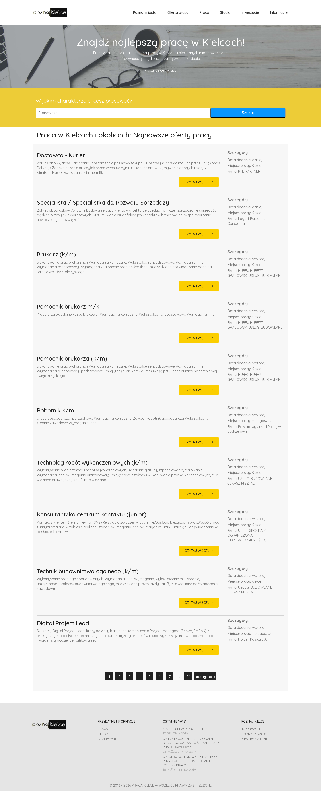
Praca (103, 729)
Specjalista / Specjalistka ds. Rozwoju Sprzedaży (103, 202)
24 (188, 676)
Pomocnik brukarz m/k (68, 306)
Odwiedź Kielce (254, 739)
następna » (205, 676)
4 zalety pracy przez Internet (188, 729)
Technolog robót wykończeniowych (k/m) (92, 462)
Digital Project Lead (63, 623)
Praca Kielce (154, 70)
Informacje (251, 729)
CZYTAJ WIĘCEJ (197, 182)
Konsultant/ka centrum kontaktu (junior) (91, 514)
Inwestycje (107, 739)
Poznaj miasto (254, 734)
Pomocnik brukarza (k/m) (72, 358)
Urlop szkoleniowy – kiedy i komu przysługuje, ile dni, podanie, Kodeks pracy (191, 761)
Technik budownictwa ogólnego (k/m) (87, 571)
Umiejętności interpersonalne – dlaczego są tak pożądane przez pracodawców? (191, 743)
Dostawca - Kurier (61, 155)
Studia (103, 734)
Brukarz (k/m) (56, 254)
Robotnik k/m (55, 410)
